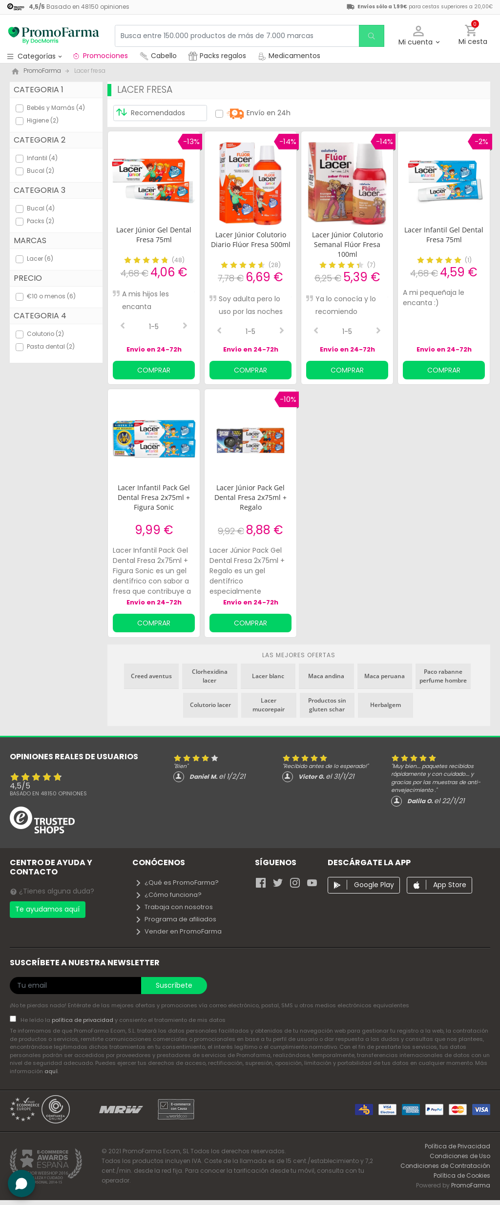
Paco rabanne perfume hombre (443, 676)
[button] (419, 35)
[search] (370, 36)
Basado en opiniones (48, 793)
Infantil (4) (42, 158)
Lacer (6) (40, 258)
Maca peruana (384, 676)
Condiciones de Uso (460, 1156)
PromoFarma (470, 1185)
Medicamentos (289, 56)
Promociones (100, 56)
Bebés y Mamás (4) (56, 108)
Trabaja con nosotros (174, 907)
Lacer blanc (268, 676)
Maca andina (326, 676)
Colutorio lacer (210, 705)
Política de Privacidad (457, 1146)
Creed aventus (151, 676)
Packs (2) (40, 221)
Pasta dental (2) (51, 346)
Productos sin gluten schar (327, 704)
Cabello (158, 56)
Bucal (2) (40, 170)
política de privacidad (83, 1020)
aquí (51, 1071)
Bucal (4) (41, 208)
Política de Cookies (462, 1175)
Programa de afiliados (175, 919)
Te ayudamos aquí (47, 909)
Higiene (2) (43, 120)
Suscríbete (174, 985)
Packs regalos (217, 56)
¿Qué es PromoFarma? (177, 882)
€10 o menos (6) (51, 296)
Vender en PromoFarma (178, 931)
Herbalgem (385, 705)
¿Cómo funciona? (168, 894)
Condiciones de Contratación (445, 1166)
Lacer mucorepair (268, 704)
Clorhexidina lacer (210, 676)
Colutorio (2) (45, 334)
